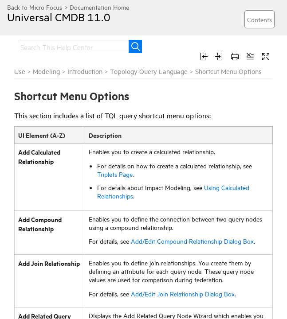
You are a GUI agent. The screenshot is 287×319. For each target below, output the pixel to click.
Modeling (46, 71)
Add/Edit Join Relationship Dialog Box (183, 293)
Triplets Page (115, 174)
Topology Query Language (149, 71)
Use (19, 71)
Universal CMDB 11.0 (58, 17)
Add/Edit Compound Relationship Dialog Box (192, 241)
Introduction (84, 71)
